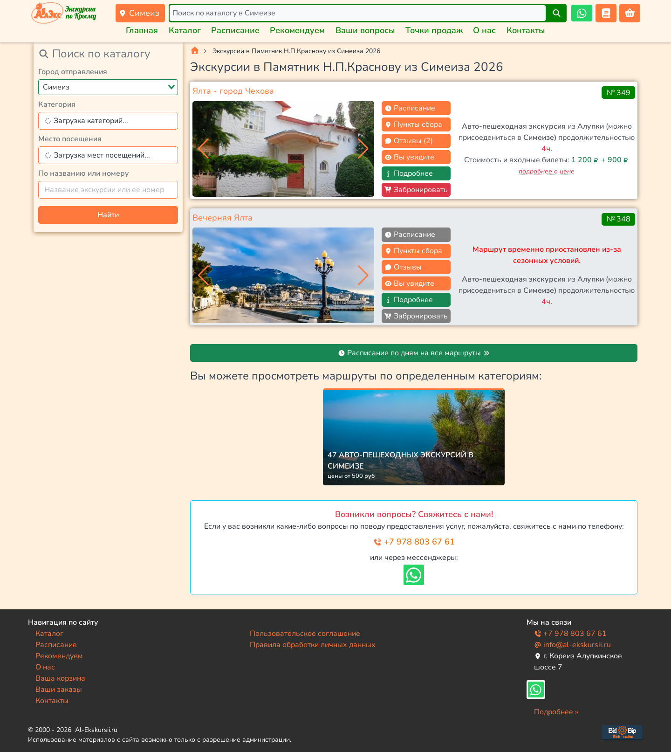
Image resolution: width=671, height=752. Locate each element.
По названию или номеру (83, 173)
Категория (56, 104)
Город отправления (72, 72)
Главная (142, 30)
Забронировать (416, 190)
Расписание (235, 30)
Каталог (185, 30)
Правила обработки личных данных (313, 645)
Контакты (526, 30)
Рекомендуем (297, 30)
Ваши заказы (58, 689)
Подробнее (408, 173)
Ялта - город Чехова (233, 91)
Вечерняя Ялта (222, 217)
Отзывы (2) (408, 141)
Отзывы (403, 267)
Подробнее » (556, 712)
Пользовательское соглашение (305, 633)
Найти (108, 215)
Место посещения (70, 139)
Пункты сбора (413, 124)
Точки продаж (434, 30)
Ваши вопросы (365, 30)
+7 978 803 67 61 (414, 541)
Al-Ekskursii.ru (96, 729)
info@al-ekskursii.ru (572, 645)
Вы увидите (409, 157)
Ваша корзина (60, 678)
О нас (484, 30)
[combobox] (108, 87)
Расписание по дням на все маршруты (414, 353)
